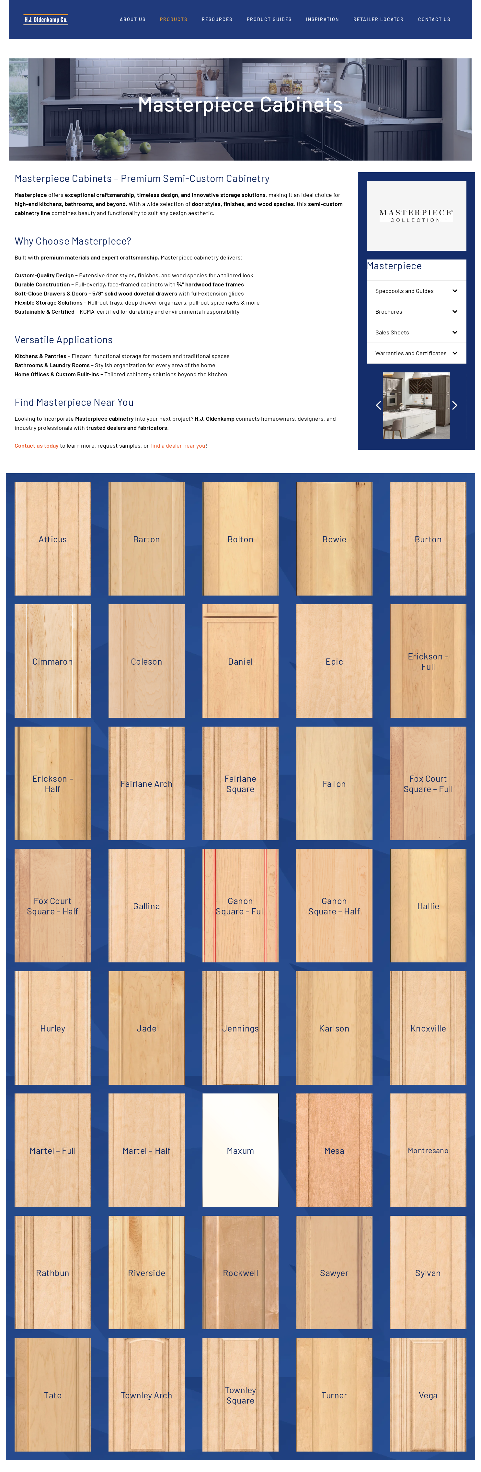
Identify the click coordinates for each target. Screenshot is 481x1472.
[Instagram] (431, 29)
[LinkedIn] (443, 29)
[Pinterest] (455, 29)
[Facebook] (419, 29)
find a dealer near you (177, 445)
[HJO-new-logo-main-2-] (64, 19)
